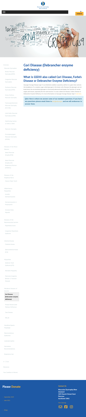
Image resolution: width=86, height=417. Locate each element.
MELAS (7, 318)
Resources (6, 367)
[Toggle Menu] (4, 12)
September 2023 (9, 397)
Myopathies (7, 259)
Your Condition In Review (10, 372)
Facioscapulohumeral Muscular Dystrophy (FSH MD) (11, 105)
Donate (79, 14)
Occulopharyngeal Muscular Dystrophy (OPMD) (11, 136)
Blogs (6, 410)
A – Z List (6, 361)
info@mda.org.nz (57, 101)
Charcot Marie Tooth (11, 181)
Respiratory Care (9, 354)
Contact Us (62, 386)
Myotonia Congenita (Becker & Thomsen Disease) (11, 278)
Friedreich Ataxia (10, 244)
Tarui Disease (9, 312)
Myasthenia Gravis (10, 225)
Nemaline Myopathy (11, 270)
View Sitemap (62, 403)
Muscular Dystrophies (10, 68)
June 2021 (7, 400)
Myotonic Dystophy (10, 129)
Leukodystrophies (9, 341)
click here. (79, 94)
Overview (6, 65)
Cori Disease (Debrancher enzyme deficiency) (11, 296)
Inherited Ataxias (9, 241)
